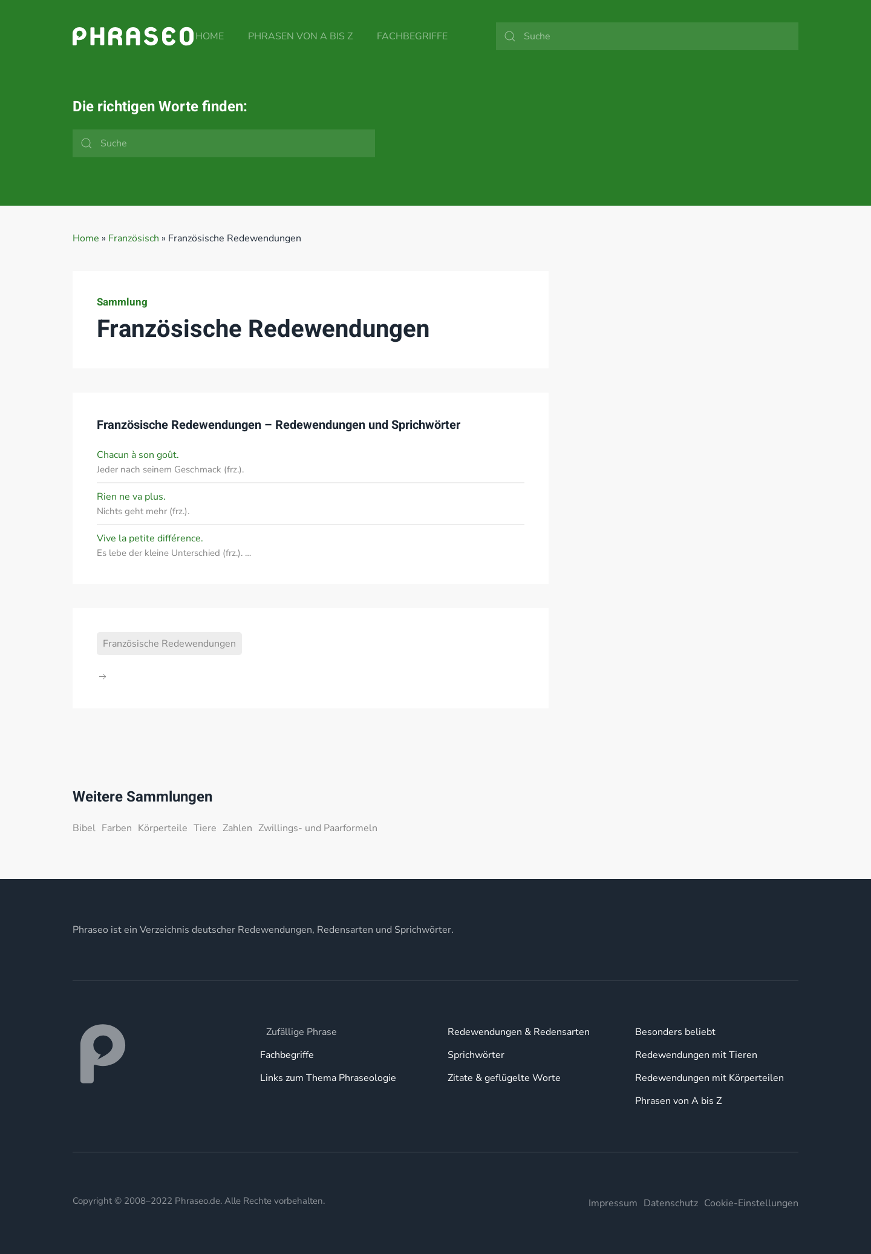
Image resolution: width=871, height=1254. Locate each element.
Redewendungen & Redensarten (519, 1032)
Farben (117, 828)
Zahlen (237, 828)
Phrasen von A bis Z (300, 36)
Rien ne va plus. (131, 496)
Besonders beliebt (675, 1032)
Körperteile (163, 828)
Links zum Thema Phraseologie (328, 1078)
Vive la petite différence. (150, 538)
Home (209, 36)
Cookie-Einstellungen (751, 1203)
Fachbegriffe (412, 36)
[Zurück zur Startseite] (133, 36)
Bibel (84, 828)
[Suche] (647, 36)
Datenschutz (671, 1203)
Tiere (205, 828)
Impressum (613, 1203)
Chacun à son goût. (138, 455)
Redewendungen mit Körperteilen (709, 1078)
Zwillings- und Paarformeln (317, 828)
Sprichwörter (476, 1055)
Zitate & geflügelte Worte (504, 1078)
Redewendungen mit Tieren (696, 1055)
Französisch (133, 238)
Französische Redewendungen (169, 643)
